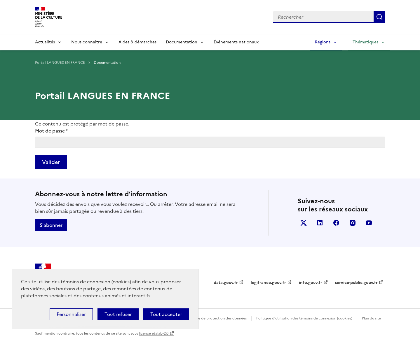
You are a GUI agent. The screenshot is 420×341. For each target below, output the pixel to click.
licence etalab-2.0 (153, 333)
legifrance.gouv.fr (268, 283)
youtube (369, 223)
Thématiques (365, 42)
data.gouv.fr (226, 283)
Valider (51, 162)
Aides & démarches (137, 42)
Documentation (181, 42)
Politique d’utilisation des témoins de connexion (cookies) (304, 318)
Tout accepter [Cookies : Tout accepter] (166, 314)
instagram (352, 223)
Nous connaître (86, 42)
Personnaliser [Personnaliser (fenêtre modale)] (71, 314)
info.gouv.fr (310, 283)
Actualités (45, 42)
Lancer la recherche (379, 17)
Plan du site (371, 318)
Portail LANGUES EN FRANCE (60, 62)
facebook (336, 223)
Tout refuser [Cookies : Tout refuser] (118, 314)
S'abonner (51, 225)
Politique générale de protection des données (208, 318)
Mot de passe (51, 130)
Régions (322, 42)
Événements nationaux (236, 42)
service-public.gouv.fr (356, 283)
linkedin (320, 223)
